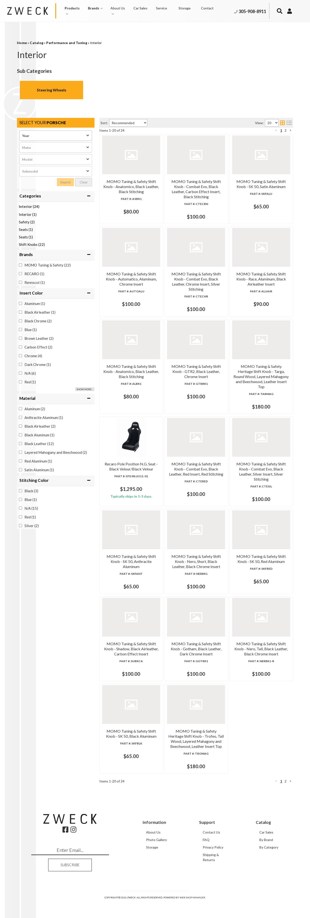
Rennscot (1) (34, 282)
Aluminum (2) (34, 409)
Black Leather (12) (39, 443)
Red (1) (30, 382)
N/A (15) (31, 508)
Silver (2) (31, 525)
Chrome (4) (33, 356)
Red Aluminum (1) (38, 461)
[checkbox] (20, 264)
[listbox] (55, 135)
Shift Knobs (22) (32, 244)
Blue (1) (30, 329)
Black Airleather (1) (39, 312)
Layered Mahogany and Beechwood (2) (55, 452)
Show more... (85, 389)
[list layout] (289, 123)
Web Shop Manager (192, 912)
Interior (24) (29, 206)
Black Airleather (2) (39, 426)
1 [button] (281, 130)
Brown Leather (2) (39, 338)
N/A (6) (30, 373)
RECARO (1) (34, 274)
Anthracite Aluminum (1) (43, 417)
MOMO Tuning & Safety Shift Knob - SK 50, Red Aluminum (191, 607)
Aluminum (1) (34, 303)
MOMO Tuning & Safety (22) (47, 265)
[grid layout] (282, 123)
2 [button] (286, 130)
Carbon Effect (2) (38, 347)
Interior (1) (28, 214)
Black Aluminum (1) (39, 435)
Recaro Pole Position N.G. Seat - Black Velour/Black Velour (192, 425)
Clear (84, 182)
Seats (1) (26, 229)
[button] (74, 11)
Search (65, 182)
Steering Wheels (51, 90)
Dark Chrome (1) (37, 364)
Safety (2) (27, 222)
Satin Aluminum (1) (39, 470)
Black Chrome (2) (38, 321)
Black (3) (31, 491)
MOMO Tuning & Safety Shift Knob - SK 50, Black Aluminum (193, 733)
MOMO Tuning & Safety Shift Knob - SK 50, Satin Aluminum (192, 203)
